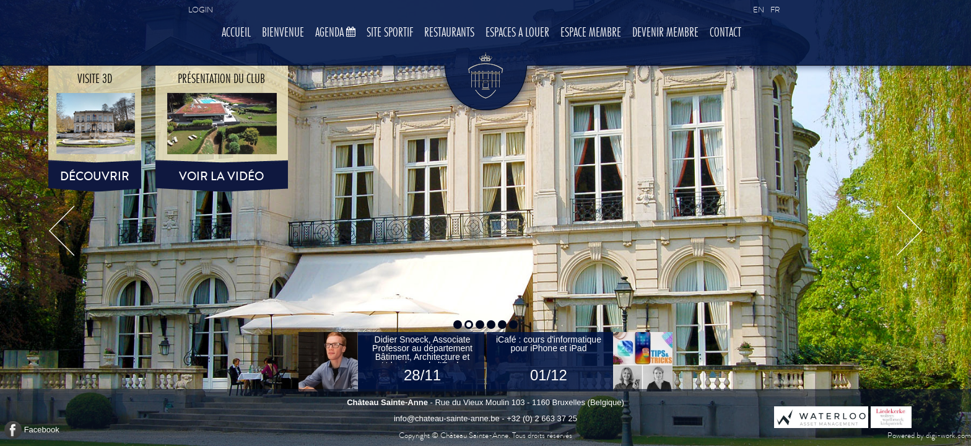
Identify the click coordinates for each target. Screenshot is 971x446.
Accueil (236, 33)
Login (200, 9)
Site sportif (390, 33)
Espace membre (590, 33)
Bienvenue (283, 33)
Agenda (335, 33)
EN (758, 9)
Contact (725, 33)
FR (775, 9)
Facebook (41, 429)
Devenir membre (665, 33)
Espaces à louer (517, 33)
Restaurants (449, 33)
